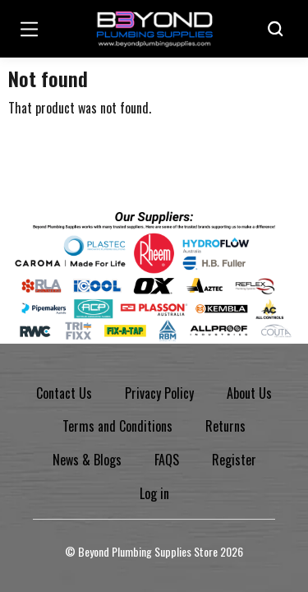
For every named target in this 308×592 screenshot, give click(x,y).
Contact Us (64, 393)
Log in (154, 493)
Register (234, 459)
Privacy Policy (159, 393)
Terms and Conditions (117, 426)
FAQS (166, 459)
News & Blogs (87, 459)
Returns (225, 426)
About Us (249, 393)
